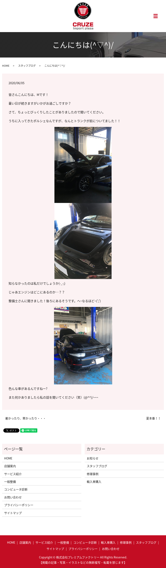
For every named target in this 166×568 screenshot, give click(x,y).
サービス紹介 (13, 474)
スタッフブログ (27, 66)
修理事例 (92, 474)
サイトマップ (13, 513)
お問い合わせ (13, 497)
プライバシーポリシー (18, 505)
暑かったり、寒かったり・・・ (25, 418)
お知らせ (92, 458)
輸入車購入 (94, 481)
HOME (5, 66)
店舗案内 (10, 466)
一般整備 (10, 481)
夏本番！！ (153, 418)
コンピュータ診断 (16, 489)
